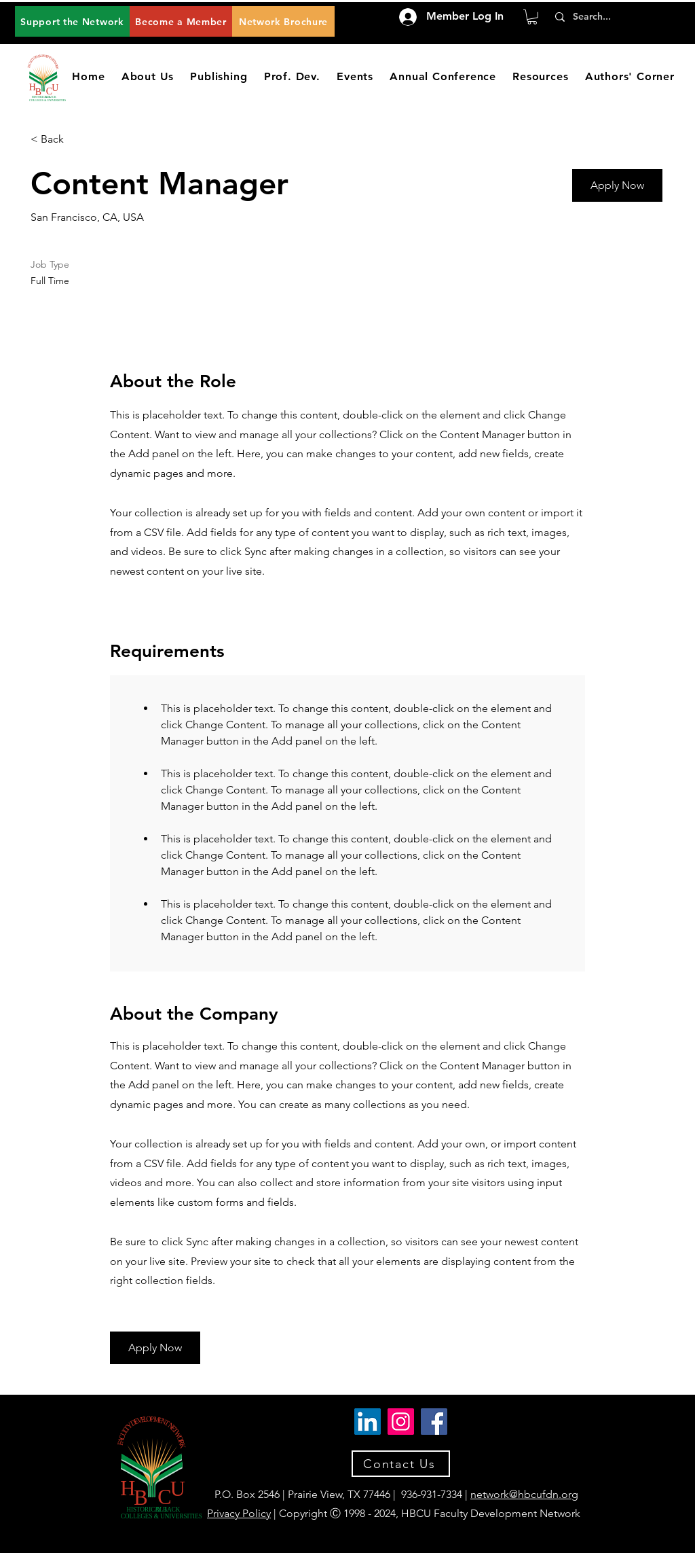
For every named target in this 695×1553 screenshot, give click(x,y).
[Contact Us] (401, 1463)
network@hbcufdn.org (524, 1494)
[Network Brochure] (283, 21)
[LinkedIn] (367, 1421)
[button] (532, 17)
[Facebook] (434, 1421)
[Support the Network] (72, 21)
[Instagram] (401, 1421)
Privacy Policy (239, 1513)
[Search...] (612, 17)
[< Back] (79, 139)
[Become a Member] (181, 21)
